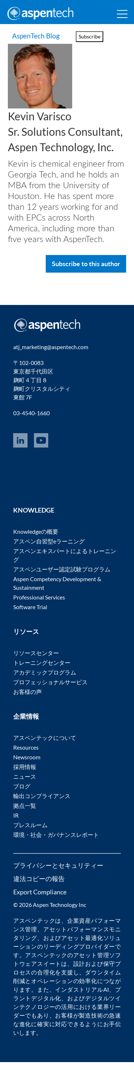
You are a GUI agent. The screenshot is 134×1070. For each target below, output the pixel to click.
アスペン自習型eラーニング (49, 549)
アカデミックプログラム (44, 680)
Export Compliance (39, 900)
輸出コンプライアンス (41, 803)
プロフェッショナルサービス (50, 689)
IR (16, 823)
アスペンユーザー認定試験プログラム (61, 577)
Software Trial (30, 614)
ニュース (24, 784)
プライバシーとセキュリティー (58, 873)
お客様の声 (27, 699)
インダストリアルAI (82, 997)
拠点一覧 (24, 813)
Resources (26, 755)
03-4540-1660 (31, 420)
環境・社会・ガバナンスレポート (56, 842)
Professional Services (39, 605)
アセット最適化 (82, 945)
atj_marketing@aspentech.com (50, 354)
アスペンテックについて (44, 745)
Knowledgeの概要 (35, 539)
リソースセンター (36, 660)
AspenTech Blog (30, 39)
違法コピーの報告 (39, 886)
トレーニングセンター (41, 670)
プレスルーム (30, 832)
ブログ (21, 794)
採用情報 (24, 774)
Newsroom (26, 764)
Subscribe (89, 36)
